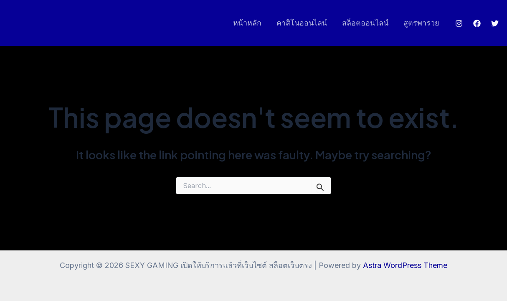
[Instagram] (459, 23)
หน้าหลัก (247, 22)
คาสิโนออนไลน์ (301, 22)
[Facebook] (477, 23)
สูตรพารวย (421, 22)
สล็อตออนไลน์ (365, 22)
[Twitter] (495, 23)
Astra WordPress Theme (405, 265)
